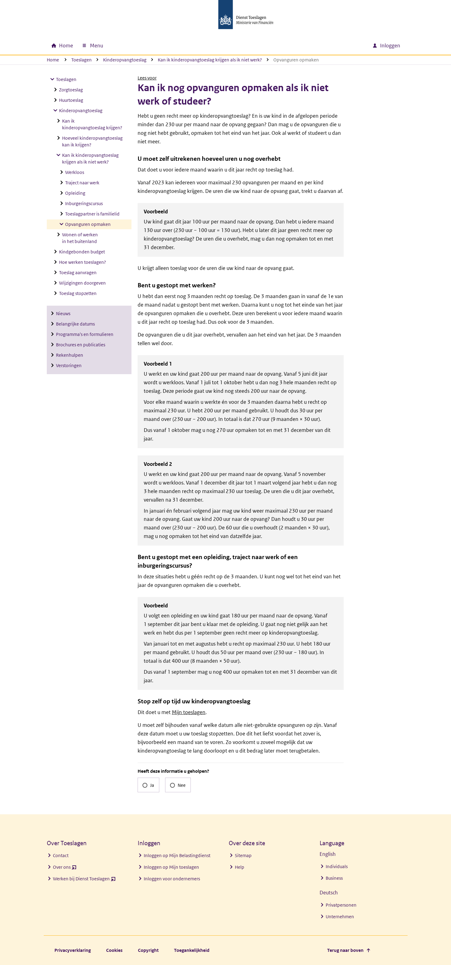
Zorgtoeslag (71, 90)
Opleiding (75, 193)
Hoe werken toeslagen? (82, 262)
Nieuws (63, 313)
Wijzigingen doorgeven (82, 283)
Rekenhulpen (69, 355)
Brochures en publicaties (80, 345)
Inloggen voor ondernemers (172, 879)
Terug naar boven (345, 950)
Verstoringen (69, 365)
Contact (60, 855)
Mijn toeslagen (188, 712)
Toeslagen (81, 60)
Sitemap (243, 855)
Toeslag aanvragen (78, 272)
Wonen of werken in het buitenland (80, 238)
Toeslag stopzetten (78, 293)
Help (239, 867)
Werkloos (74, 172)
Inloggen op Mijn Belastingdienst (177, 855)
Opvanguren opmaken (88, 224)
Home (53, 60)
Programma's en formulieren (84, 334)
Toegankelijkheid (191, 950)
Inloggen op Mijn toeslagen (171, 867)
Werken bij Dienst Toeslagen (84, 880)
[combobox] (315, 45)
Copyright (148, 950)
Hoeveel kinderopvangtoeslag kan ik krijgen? (92, 141)
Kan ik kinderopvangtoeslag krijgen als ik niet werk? (210, 60)
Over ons (64, 868)
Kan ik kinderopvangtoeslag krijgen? (92, 124)
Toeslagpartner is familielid (92, 214)
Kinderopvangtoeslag (124, 60)
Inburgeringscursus (84, 203)
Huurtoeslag (71, 100)
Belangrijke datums (75, 324)
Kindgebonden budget (82, 252)
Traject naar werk (82, 183)
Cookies (114, 950)
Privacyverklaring (72, 950)
